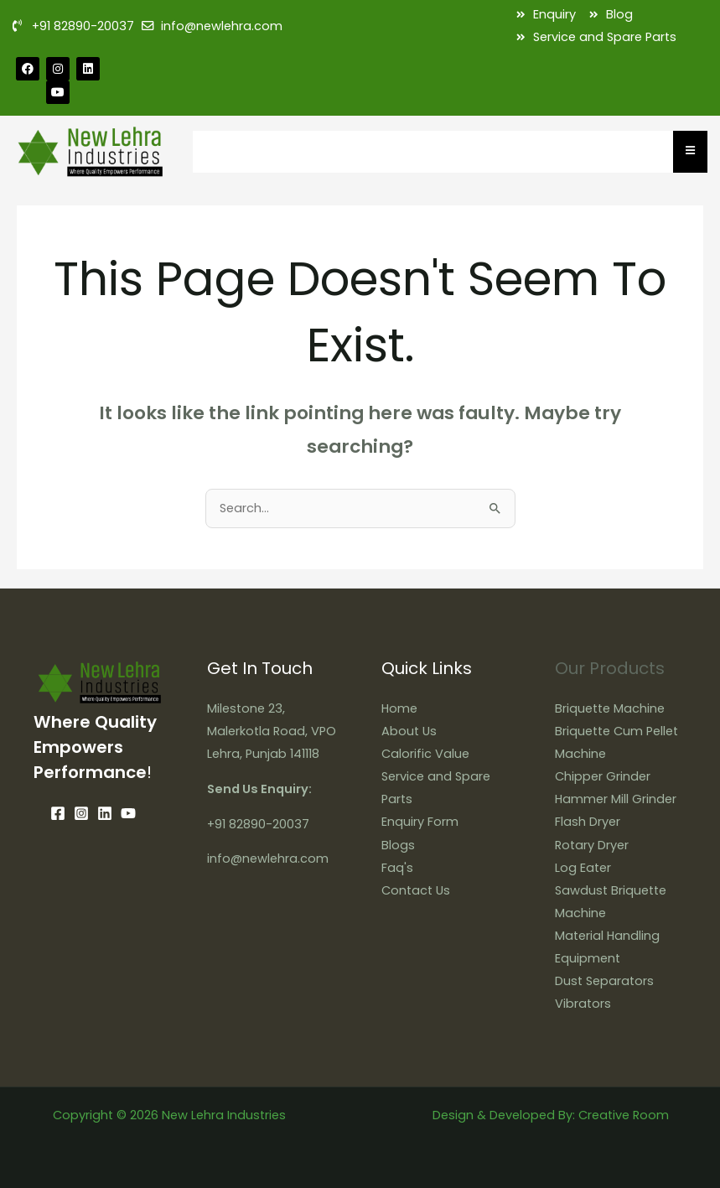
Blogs (398, 845)
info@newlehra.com (268, 858)
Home (399, 708)
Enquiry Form (419, 821)
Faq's (397, 867)
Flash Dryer (587, 821)
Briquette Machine (610, 708)
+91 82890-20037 (258, 824)
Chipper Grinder (602, 776)
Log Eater (583, 867)
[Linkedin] (104, 813)
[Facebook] (57, 813)
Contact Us (415, 890)
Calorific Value (425, 753)
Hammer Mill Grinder (615, 799)
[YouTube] (128, 813)
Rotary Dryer (592, 845)
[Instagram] (81, 813)
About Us (409, 731)
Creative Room (623, 1115)
